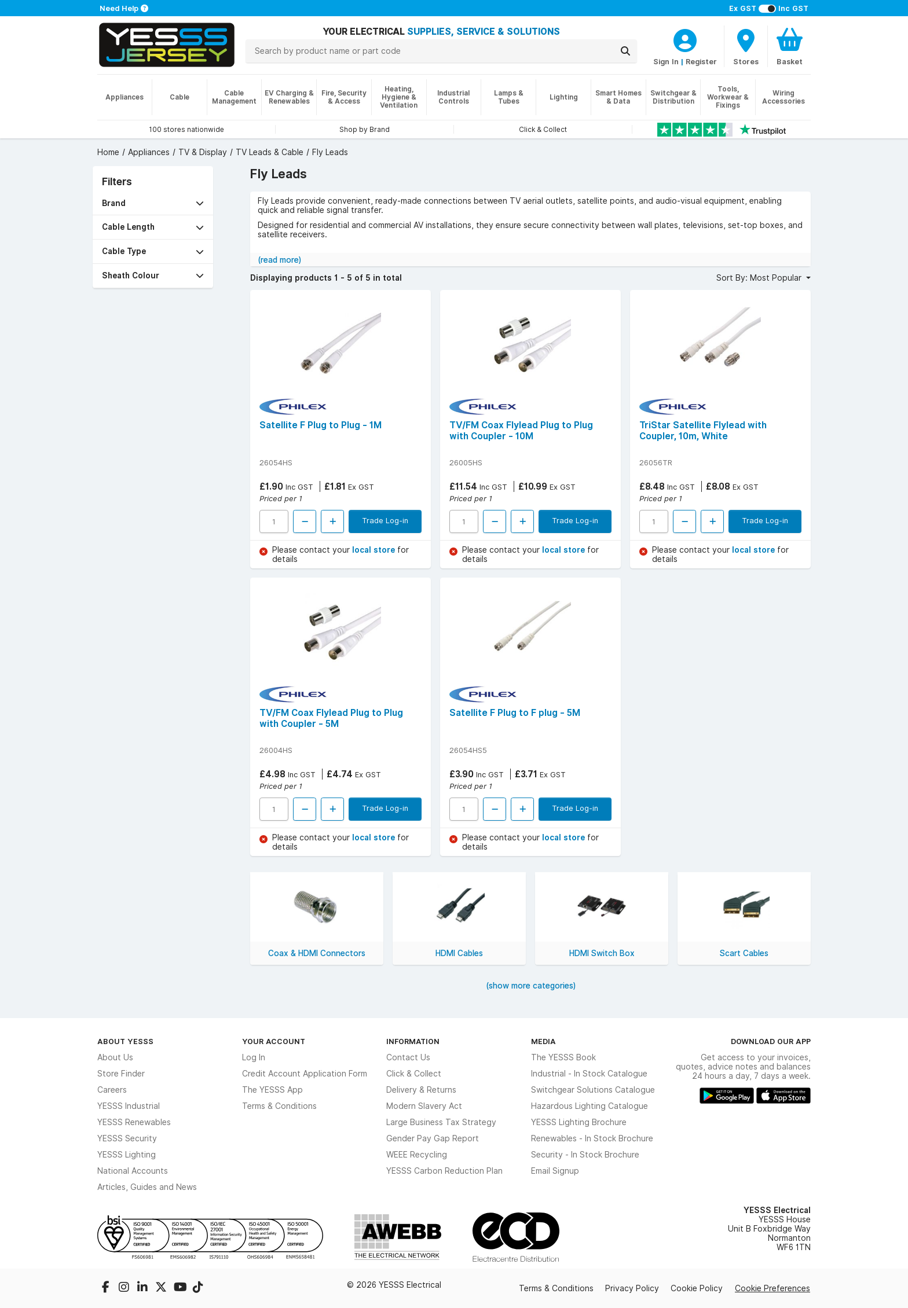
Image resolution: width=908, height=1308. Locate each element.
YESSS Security (127, 1138)
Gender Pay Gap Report (432, 1138)
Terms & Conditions (279, 1106)
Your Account (273, 1041)
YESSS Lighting (126, 1154)
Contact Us (408, 1057)
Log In (253, 1057)
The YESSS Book (563, 1057)
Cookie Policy (697, 1288)
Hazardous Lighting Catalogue (589, 1106)
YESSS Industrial (128, 1106)
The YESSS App (272, 1089)
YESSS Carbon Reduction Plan (444, 1170)
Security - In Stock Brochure (585, 1154)
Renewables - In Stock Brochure (592, 1138)
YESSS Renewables (134, 1122)
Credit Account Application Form (304, 1073)
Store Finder (121, 1073)
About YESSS (125, 1041)
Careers (112, 1089)
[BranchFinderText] (745, 46)
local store (374, 549)
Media (543, 1041)
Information (413, 1041)
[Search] (625, 51)
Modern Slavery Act (424, 1106)
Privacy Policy (632, 1288)
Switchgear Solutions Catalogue (593, 1089)
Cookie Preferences (772, 1288)
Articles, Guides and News (147, 1187)
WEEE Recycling (416, 1154)
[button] (153, 203)
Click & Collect (413, 1073)
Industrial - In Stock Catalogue (589, 1073)
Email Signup (555, 1170)
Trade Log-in (385, 520)
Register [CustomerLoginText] (701, 61)
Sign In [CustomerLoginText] (666, 61)
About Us (115, 1057)
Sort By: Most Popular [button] (760, 277)
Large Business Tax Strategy (441, 1122)
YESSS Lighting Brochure (579, 1122)
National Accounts (132, 1170)
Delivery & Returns (421, 1089)
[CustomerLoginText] (685, 38)
